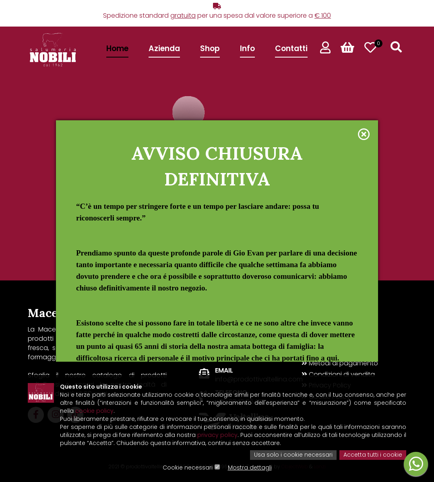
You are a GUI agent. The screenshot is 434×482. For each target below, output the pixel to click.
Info (247, 48)
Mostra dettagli (250, 468)
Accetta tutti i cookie (372, 455)
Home (117, 48)
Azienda (164, 48)
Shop (210, 48)
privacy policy (217, 436)
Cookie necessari (188, 468)
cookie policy (94, 412)
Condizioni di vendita (338, 374)
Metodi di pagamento (340, 363)
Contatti (291, 48)
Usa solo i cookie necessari (293, 455)
